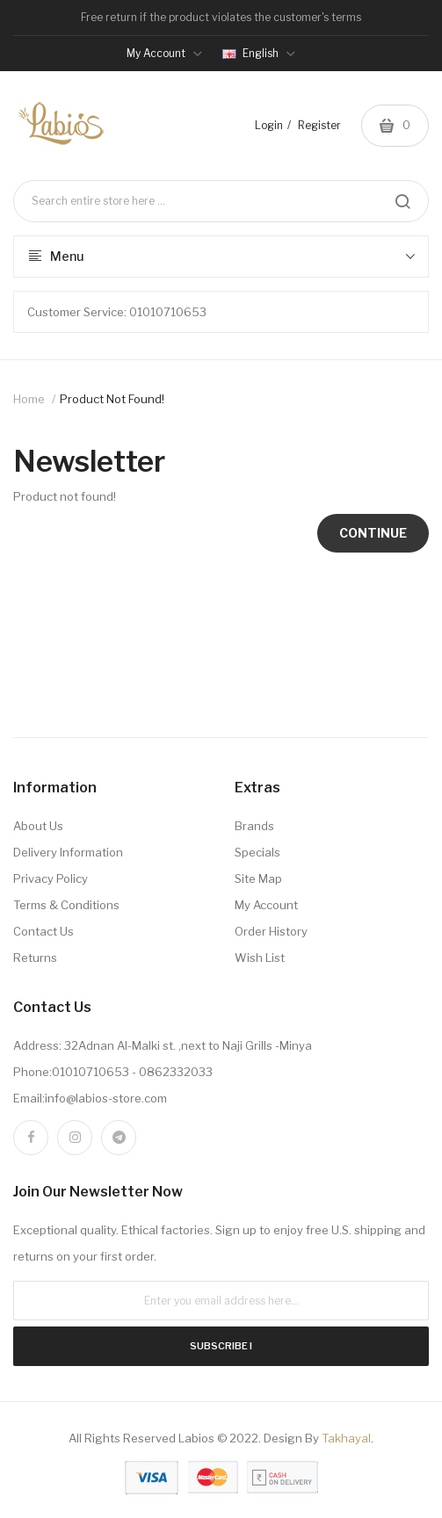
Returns (35, 958)
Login (269, 125)
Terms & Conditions (66, 905)
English (258, 53)
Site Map (258, 878)
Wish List (260, 958)
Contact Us (43, 931)
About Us (38, 826)
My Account (266, 905)
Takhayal (346, 1438)
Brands (254, 826)
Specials (257, 852)
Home (29, 399)
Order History (271, 931)
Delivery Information (68, 852)
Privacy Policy (50, 878)
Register (319, 125)
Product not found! (112, 399)
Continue (373, 532)
